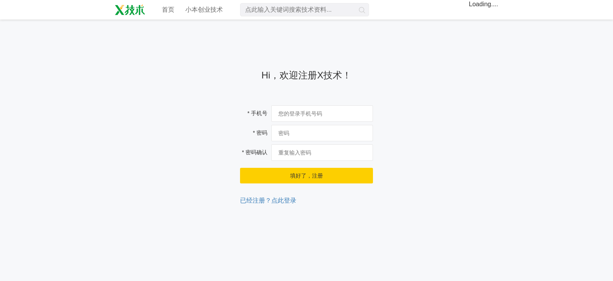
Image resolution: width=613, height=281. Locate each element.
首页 (168, 9)
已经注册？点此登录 (268, 200)
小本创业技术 (204, 9)
